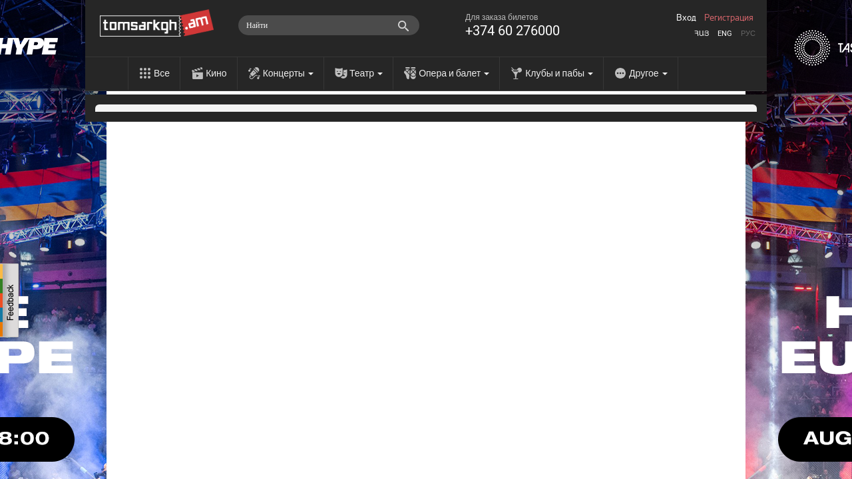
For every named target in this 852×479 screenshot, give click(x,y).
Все (162, 73)
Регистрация (728, 18)
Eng (725, 33)
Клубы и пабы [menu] (559, 73)
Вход (686, 18)
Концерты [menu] (288, 73)
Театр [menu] (366, 73)
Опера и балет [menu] (454, 73)
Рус (748, 33)
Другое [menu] (648, 73)
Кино (216, 73)
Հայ (701, 33)
